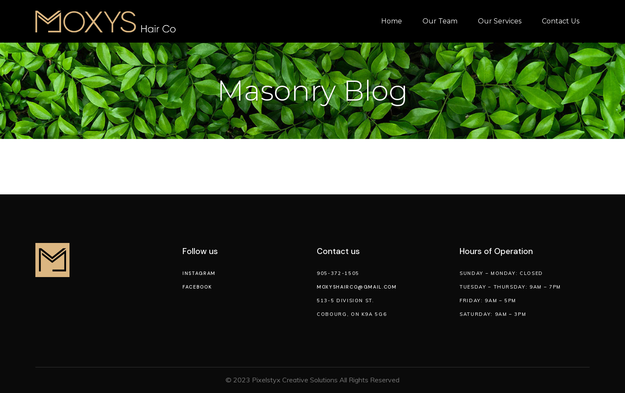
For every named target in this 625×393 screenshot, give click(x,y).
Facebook (197, 287)
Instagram (199, 273)
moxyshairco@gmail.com (357, 287)
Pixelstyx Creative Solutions (295, 380)
